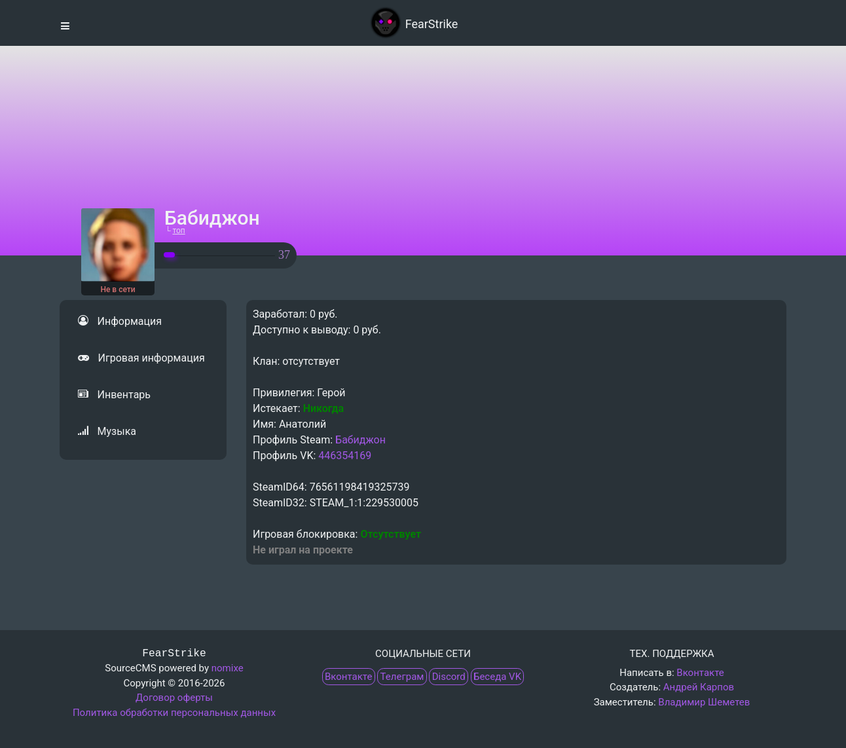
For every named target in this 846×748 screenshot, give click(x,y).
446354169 (344, 455)
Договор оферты (174, 697)
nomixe (228, 668)
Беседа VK (497, 677)
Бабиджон (360, 440)
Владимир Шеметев (704, 702)
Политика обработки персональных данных (174, 713)
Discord (449, 677)
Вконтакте (348, 677)
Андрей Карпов (698, 687)
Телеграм (402, 677)
